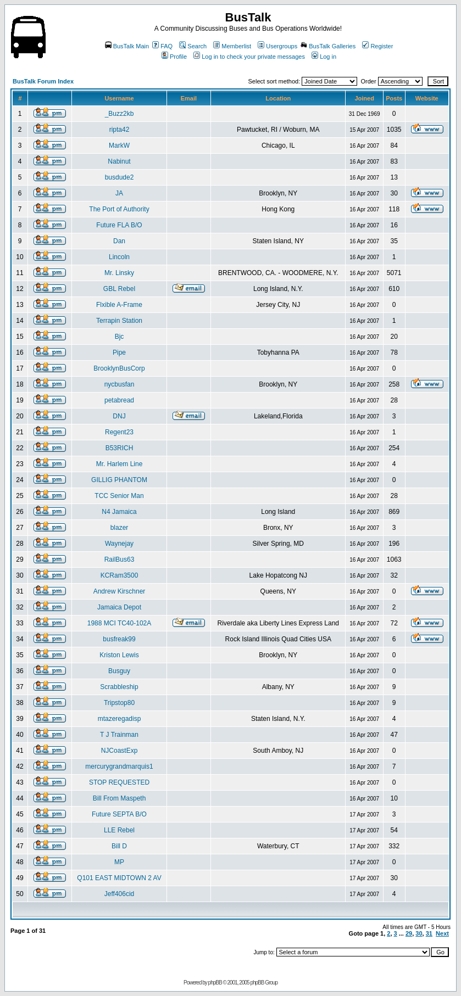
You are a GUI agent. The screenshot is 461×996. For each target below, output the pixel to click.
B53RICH (119, 448)
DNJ (119, 416)
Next (442, 933)
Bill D (119, 846)
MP (119, 862)
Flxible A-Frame (119, 305)
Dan (119, 241)
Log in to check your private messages (249, 56)
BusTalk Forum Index (43, 81)
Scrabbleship (119, 687)
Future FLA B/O (119, 225)
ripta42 (119, 129)
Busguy (119, 671)
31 (429, 933)
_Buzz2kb (119, 113)
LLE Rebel (119, 830)
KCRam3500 (119, 575)
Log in (324, 56)
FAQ (162, 46)
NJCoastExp (119, 750)
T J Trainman (119, 734)
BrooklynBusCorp (119, 368)
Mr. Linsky (119, 273)
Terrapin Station (119, 320)
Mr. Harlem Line (119, 464)
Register (377, 46)
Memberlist (232, 46)
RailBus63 (119, 559)
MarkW (119, 145)
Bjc (119, 336)
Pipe (119, 352)
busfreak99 (119, 639)
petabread (119, 400)
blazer (119, 527)
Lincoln (119, 257)
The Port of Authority (119, 209)
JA (119, 193)
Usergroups (277, 46)
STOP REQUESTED (119, 782)
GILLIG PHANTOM (119, 480)
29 (409, 933)
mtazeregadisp (119, 719)
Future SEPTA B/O (119, 814)
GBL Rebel (119, 289)
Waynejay (119, 543)
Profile (174, 56)
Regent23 (119, 432)
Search (193, 46)
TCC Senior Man (119, 496)
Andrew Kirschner (119, 591)
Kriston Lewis (118, 655)
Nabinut (119, 161)
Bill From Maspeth (119, 798)
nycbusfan (119, 384)
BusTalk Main (127, 46)
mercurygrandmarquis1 (119, 766)
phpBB (215, 983)
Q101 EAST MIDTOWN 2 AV (119, 878)
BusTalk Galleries (328, 46)
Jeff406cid (119, 894)
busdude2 (119, 177)
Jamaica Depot (119, 607)
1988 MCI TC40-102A (119, 623)
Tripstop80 (119, 703)
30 (418, 933)
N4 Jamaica (119, 512)
